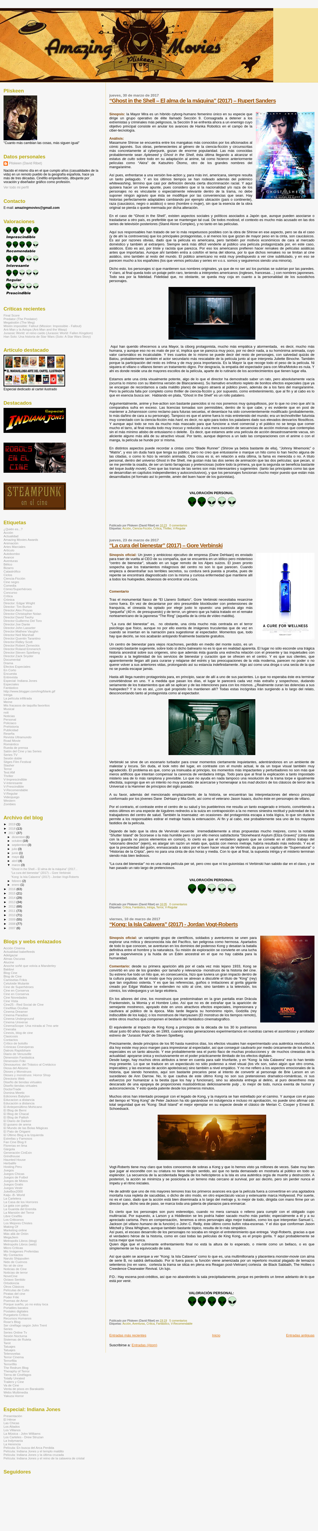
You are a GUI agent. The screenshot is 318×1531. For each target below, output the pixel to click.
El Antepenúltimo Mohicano (23, 1106)
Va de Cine (11, 1385)
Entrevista (11, 677)
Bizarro (9, 568)
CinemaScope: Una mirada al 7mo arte (31, 1025)
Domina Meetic (14, 1092)
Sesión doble (13, 758)
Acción (126, 528)
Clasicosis (11, 1036)
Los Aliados (12, 1426)
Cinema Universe (16, 1022)
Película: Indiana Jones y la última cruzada (34, 1454)
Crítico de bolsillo (16, 1043)
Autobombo (12, 553)
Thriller (167, 528)
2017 (12, 833)
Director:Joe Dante (17, 624)
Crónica (9, 599)
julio (15, 849)
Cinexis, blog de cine (18, 1032)
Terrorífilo (10, 1364)
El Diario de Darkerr (17, 1121)
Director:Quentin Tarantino (22, 638)
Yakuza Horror (14, 1396)
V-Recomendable (181, 1323)
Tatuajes (9, 1346)
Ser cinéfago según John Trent (25, 1325)
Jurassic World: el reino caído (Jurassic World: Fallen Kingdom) (48, 333)
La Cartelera (12, 1198)
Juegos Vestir (13, 1188)
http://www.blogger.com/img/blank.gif (29, 691)
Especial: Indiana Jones (20, 680)
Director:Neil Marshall (19, 635)
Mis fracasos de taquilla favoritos (27, 705)
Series (8, 1329)
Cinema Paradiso (16, 1015)
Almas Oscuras (14, 958)
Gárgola (9, 1149)
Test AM (9, 772)
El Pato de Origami (17, 1131)
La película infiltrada (18, 698)
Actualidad (11, 536)
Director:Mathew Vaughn (21, 631)
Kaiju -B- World (14, 1195)
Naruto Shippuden (16, 1258)
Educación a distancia (19, 1103)
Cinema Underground (19, 1018)
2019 (12, 824)
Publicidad (11, 730)
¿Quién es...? (13, 529)
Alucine (9, 962)
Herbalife (10, 1163)
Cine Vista (11, 1001)
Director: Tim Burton (18, 606)
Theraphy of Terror (17, 1371)
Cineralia (10, 1029)
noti (6, 712)
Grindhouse (12, 1156)
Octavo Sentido (14, 1279)
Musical (9, 709)
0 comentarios (178, 525)
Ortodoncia (11, 1283)
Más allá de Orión (16, 1233)
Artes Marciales (15, 546)
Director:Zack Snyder (18, 656)
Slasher (9, 765)
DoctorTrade (12, 1089)
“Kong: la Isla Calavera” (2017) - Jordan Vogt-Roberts (173, 924)
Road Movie (12, 740)
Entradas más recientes (128, 1335)
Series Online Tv (15, 1332)
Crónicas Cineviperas (19, 1047)
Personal (10, 719)
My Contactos (13, 1255)
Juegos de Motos (16, 1180)
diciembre (19, 837)
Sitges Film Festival (17, 761)
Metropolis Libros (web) (20, 1244)
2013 (12, 902)
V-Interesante (13, 783)
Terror (160, 907)
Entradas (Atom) (144, 1345)
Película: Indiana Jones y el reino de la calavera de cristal (44, 1458)
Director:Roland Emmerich (22, 649)
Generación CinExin (18, 1152)
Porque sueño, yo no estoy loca (26, 1304)
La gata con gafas (16, 1205)
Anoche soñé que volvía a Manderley (30, 965)
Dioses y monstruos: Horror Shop (27, 1075)
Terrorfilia (10, 1360)
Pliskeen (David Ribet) (25, 163)
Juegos (9, 1170)
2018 (12, 828)
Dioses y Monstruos (17, 1071)
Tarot (7, 1343)
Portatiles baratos (16, 1307)
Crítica (157, 528)
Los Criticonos (14, 1219)
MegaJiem (11, 1237)
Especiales (11, 684)
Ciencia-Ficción (142, 528)
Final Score (12, 315)
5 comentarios (178, 1320)
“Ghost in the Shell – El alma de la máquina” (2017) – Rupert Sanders (192, 100)
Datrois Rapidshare (17, 1050)
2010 (12, 915)
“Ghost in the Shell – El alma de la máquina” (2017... (44, 869)
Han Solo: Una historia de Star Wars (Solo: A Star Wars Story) (47, 336)
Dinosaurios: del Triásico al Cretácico (30, 1064)
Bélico (8, 564)
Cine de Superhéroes (19, 987)
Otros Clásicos (14, 1286)
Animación (11, 543)
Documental (12, 659)
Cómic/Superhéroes (18, 589)
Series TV (10, 754)
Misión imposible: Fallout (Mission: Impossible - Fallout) (42, 326)
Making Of (11, 1226)
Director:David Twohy (19, 617)
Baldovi (9, 969)
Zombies (10, 804)
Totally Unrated (14, 1378)
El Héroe (10, 1419)
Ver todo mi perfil (16, 187)
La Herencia (12, 1444)
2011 (12, 910)
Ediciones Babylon (17, 1096)
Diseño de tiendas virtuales (23, 1082)
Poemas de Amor (16, 1300)
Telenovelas (12, 1353)
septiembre (20, 844)
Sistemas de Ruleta (17, 1339)
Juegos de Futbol (16, 1177)
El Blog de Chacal (16, 1114)
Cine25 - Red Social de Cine (24, 1004)
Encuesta (10, 673)
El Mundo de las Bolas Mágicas (26, 1128)
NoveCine (10, 1276)
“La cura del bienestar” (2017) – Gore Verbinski (166, 545)
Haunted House (15, 1159)
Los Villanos (12, 1430)
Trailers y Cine (14, 1381)
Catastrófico (12, 571)
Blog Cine (10, 972)
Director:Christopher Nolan (22, 613)
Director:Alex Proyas (18, 610)
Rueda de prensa (16, 747)
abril (15, 860)
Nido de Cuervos (15, 1262)
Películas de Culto (16, 1290)
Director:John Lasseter (20, 627)
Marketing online (15, 1230)
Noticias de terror (16, 1272)
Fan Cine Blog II (15, 1142)
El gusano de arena (17, 1124)
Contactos (11, 1039)
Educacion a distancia (19, 1099)
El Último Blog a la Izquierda (23, 1135)
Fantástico (138, 907)
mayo (16, 856)
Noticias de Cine (15, 1269)
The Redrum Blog (16, 1367)
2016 (12, 889)
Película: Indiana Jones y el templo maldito (34, 1451)
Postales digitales (16, 1311)
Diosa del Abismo (16, 1068)
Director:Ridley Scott (18, 642)
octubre (17, 840)
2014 (12, 897)
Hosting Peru (13, 1166)
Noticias (9, 716)
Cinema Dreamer (16, 1011)
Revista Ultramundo (17, 737)
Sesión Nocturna (15, 1336)
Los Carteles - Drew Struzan (23, 1437)
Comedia (10, 585)
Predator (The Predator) (20, 319)
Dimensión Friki (15, 1061)
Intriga (151, 907)
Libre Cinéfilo (13, 1216)
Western (9, 800)
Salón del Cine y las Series (23, 751)
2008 (12, 923)
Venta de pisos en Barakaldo (24, 1389)
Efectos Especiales (17, 666)
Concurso (10, 592)
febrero (17, 881)
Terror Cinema (14, 1357)
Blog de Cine (13, 976)
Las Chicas (11, 1423)
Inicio (216, 1335)
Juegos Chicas (14, 1173)
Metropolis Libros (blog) (20, 1240)
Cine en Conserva (16, 990)
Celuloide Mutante (16, 983)
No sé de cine (13, 1265)
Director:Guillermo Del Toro (23, 620)
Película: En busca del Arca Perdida (29, 1447)
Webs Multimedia (16, 1392)
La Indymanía (13, 1440)
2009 (12, 919)
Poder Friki (11, 1297)
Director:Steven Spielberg (22, 652)
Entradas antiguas (300, 1335)
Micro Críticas (13, 1247)
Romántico (11, 744)
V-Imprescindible (15, 779)
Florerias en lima (15, 1145)
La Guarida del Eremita (20, 1209)
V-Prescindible (14, 786)
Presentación (13, 1416)
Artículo (9, 550)
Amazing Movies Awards (21, 539)
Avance (9, 557)
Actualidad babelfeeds (19, 951)
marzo (16, 865)
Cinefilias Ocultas (16, 1008)
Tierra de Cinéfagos (17, 1374)
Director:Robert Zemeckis (22, 645)
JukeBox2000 (13, 1191)
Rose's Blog (12, 1322)
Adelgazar (11, 955)
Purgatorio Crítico (16, 1314)
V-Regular (179, 528)
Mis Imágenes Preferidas (21, 1251)
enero (16, 884)
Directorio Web (14, 1078)
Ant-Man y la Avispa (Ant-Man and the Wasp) (35, 329)
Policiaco (10, 723)
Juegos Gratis (13, 1184)
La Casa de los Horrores (21, 1202)
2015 (12, 893)
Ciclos (8, 575)
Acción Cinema (14, 948)
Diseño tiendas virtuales (20, 1085)
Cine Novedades (15, 997)
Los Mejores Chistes (18, 1223)
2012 (12, 906)
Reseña (9, 733)
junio (15, 853)
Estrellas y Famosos (18, 1138)
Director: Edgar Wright (19, 603)
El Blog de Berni (15, 1110)
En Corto (10, 670)
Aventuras (138, 1323)
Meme (8, 702)
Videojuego (11, 797)
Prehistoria (11, 726)
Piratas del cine (14, 1293)
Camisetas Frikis (15, 980)
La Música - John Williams (22, 1433)
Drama (8, 663)
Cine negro (11, 582)
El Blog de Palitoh (16, 1117)
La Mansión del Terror (19, 1212)
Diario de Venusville (17, 1054)
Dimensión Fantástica (19, 1057)
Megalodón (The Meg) (19, 322)
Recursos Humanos (17, 1318)
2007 (12, 928)
